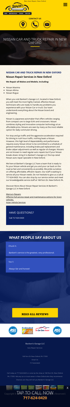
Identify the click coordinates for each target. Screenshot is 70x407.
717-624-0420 (12, 177)
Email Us (35, 360)
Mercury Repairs (13, 194)
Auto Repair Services (34, 348)
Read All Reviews (35, 314)
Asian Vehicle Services (16, 202)
